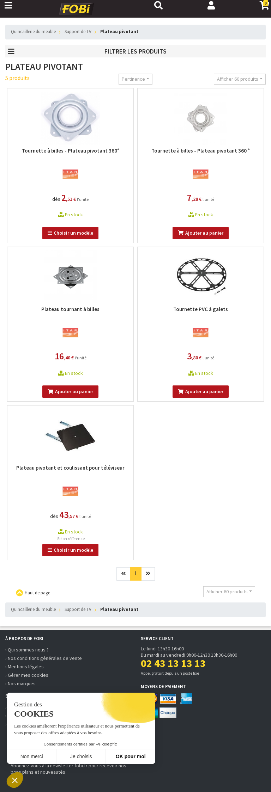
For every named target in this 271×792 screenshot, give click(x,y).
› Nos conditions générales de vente (43, 658)
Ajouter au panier (200, 233)
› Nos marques (20, 683)
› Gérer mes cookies (26, 675)
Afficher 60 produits (237, 79)
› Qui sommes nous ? (27, 649)
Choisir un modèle (70, 233)
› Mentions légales (24, 666)
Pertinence (133, 79)
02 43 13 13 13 (173, 663)
